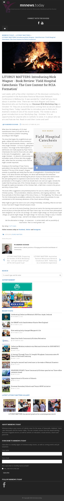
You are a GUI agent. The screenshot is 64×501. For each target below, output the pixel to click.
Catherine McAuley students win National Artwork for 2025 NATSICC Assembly (35, 347)
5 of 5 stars (12, 226)
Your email (5, 458)
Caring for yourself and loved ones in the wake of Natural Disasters (34, 362)
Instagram (37, 229)
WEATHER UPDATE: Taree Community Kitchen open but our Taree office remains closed (36, 371)
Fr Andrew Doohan (21, 245)
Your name (5, 450)
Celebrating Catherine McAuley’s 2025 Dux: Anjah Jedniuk (31, 314)
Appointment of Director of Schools (23, 378)
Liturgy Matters (16, 234)
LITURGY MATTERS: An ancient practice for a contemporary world (32, 414)
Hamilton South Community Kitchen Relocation (28, 338)
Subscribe (6, 473)
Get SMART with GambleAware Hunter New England (29, 322)
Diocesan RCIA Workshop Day (45, 104)
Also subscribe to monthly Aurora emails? (15, 466)
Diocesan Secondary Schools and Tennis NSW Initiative (31, 386)
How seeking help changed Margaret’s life (26, 330)
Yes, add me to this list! (11, 469)
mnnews (32, 5)
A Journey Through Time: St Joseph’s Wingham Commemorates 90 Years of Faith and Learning (35, 355)
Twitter (28, 229)
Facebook (22, 229)
